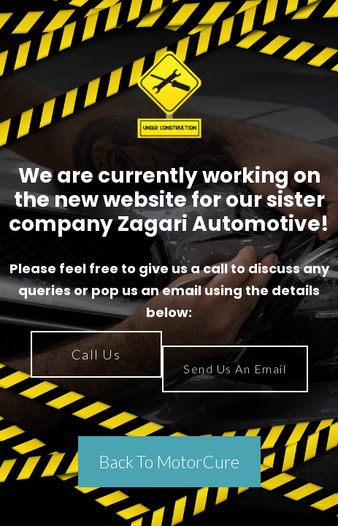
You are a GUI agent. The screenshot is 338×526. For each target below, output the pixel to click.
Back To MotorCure (169, 461)
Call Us (96, 354)
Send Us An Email (234, 369)
